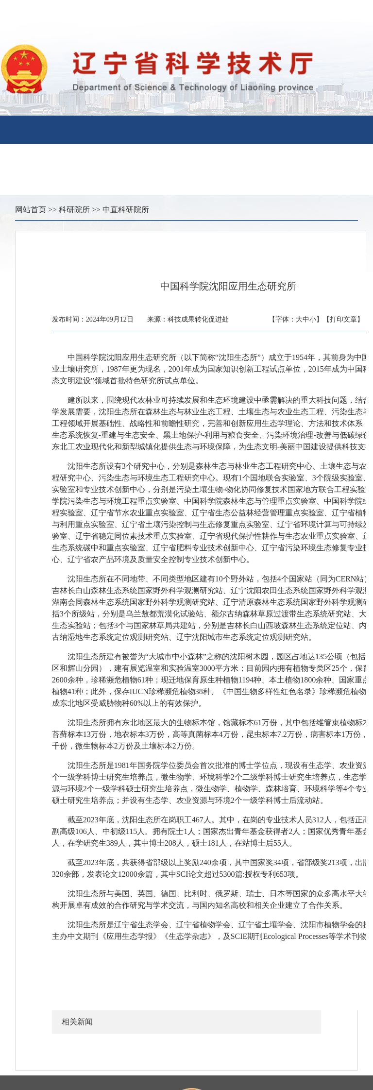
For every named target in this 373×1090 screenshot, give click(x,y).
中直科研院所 (125, 209)
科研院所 (74, 209)
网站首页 (30, 209)
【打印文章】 (343, 319)
